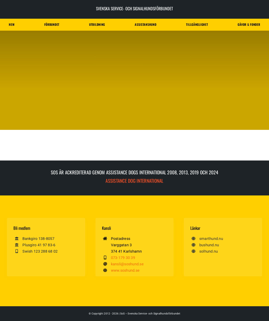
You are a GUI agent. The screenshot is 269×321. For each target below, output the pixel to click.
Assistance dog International (134, 180)
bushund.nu (209, 245)
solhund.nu (208, 251)
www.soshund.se (125, 270)
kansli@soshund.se (127, 264)
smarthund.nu (211, 238)
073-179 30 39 (123, 257)
